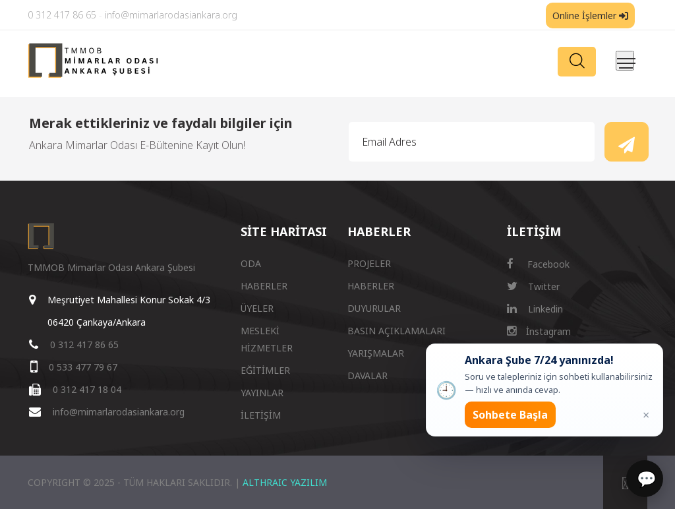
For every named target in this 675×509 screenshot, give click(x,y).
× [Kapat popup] (646, 415)
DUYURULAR (374, 308)
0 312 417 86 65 (62, 15)
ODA (251, 263)
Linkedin (535, 309)
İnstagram (539, 331)
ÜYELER (257, 308)
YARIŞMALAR (375, 353)
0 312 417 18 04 (87, 389)
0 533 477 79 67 (83, 367)
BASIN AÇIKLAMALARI (396, 330)
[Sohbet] (644, 478)
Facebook (538, 264)
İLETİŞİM (261, 415)
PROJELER (369, 263)
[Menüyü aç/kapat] (625, 61)
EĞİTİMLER (265, 370)
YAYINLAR (262, 392)
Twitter (533, 286)
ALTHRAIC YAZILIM (285, 482)
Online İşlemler (590, 15)
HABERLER (264, 286)
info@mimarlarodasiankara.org (171, 15)
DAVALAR (367, 375)
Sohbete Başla (510, 414)
